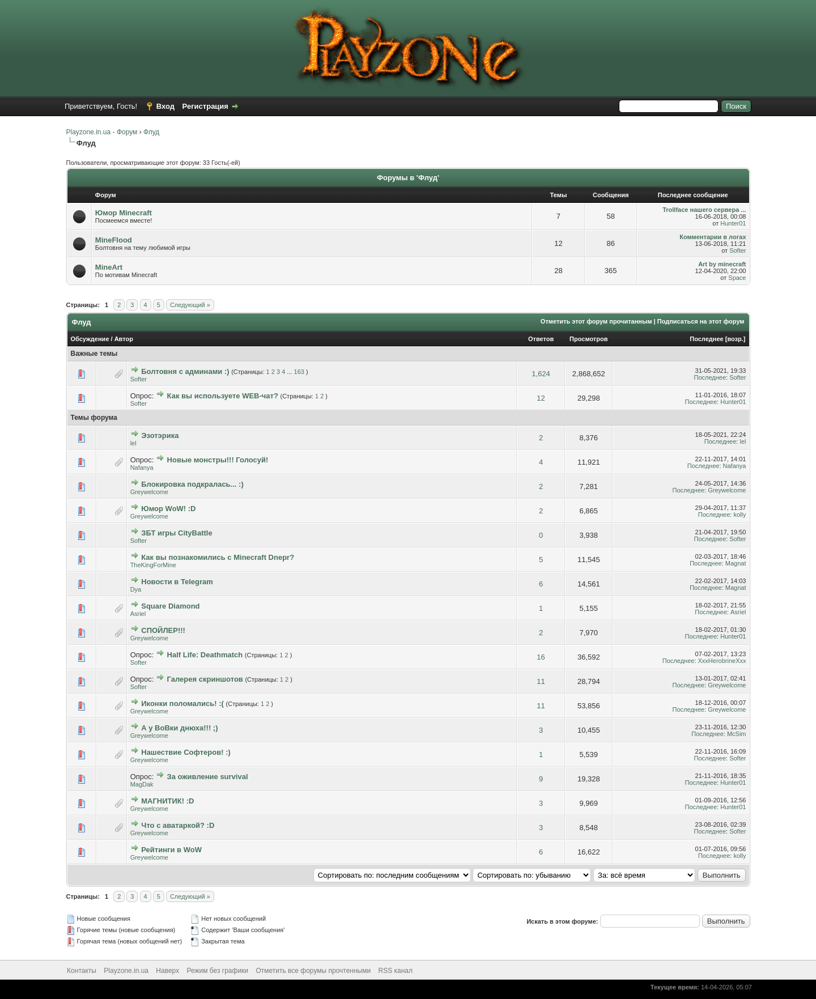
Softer (737, 250)
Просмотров (588, 338)
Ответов (541, 338)
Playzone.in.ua (126, 971)
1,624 (541, 373)
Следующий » (190, 304)
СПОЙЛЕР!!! (163, 630)
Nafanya (142, 467)
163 (299, 371)
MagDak (142, 784)
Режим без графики (218, 971)
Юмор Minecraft (123, 213)
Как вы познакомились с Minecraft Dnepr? (217, 557)
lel (133, 443)
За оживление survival (207, 776)
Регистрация (205, 106)
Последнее (706, 338)
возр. (735, 338)
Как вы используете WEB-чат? (222, 396)
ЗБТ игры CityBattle (176, 533)
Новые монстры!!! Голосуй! (218, 460)
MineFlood (113, 240)
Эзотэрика (159, 435)
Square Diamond (170, 606)
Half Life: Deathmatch (205, 655)
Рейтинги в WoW (171, 849)
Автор (123, 338)
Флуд (151, 132)
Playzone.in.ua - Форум (102, 132)
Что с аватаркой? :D (177, 825)
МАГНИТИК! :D (167, 801)
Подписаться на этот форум (701, 321)
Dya (136, 589)
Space (737, 277)
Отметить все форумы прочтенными (313, 971)
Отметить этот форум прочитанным (596, 321)
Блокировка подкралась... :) (192, 484)
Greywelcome (149, 491)
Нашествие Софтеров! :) (186, 752)
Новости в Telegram (177, 581)
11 (541, 681)
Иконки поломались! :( (182, 703)
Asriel (138, 613)
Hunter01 (733, 223)
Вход (165, 106)
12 (541, 398)
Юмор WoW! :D (168, 508)
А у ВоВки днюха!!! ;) (179, 728)
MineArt (108, 267)
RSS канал (396, 971)
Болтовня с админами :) (185, 371)
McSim (736, 733)
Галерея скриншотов (205, 679)
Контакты (81, 971)
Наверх (167, 971)
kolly (739, 514)
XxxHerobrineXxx (722, 660)
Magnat (735, 563)
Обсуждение (90, 338)
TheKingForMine (153, 565)
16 (541, 657)
